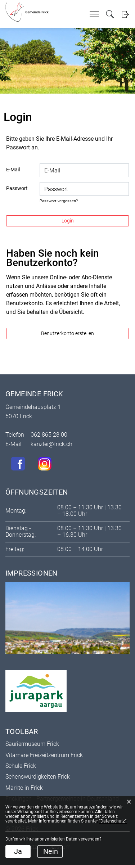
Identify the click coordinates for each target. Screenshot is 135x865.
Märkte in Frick (24, 787)
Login (125, 14)
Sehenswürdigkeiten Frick (37, 776)
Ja (18, 851)
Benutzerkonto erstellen (67, 333)
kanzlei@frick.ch (51, 444)
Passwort (17, 188)
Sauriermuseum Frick (32, 743)
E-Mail (13, 169)
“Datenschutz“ (112, 821)
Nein (50, 851)
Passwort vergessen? (59, 201)
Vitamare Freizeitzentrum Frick (44, 755)
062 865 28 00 (49, 434)
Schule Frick (20, 765)
